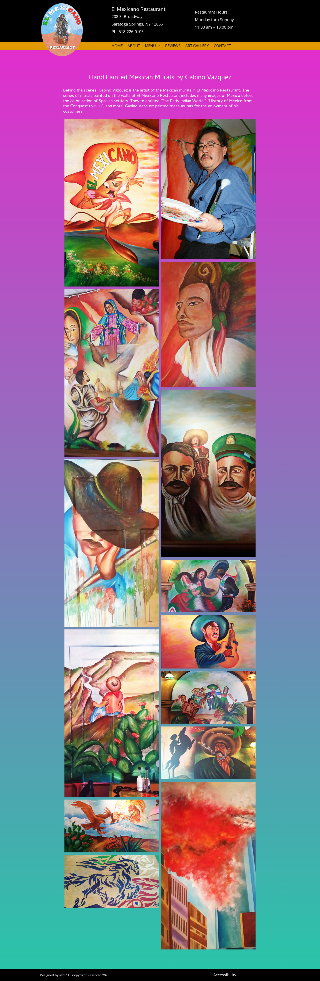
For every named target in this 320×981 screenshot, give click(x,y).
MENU (150, 46)
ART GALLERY (197, 46)
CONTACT (222, 46)
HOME (117, 46)
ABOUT (134, 46)
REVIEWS (172, 46)
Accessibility (224, 974)
